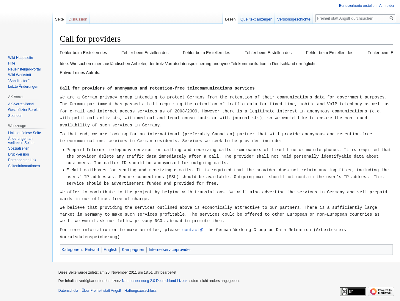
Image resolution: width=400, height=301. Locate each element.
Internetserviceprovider (170, 246)
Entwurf (92, 246)
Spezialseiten (18, 148)
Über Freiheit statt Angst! (101, 288)
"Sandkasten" (18, 81)
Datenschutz (68, 288)
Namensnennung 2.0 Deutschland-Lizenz (154, 278)
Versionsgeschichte (293, 19)
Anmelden (387, 6)
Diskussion (78, 19)
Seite (59, 19)
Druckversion (18, 154)
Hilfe (11, 63)
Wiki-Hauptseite (20, 58)
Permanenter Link (22, 160)
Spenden (15, 116)
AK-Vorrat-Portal (21, 104)
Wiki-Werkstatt (19, 75)
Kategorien (72, 246)
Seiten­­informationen (24, 166)
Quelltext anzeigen (256, 19)
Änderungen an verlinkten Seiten (21, 141)
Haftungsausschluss (140, 288)
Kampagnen (133, 246)
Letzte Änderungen (23, 86)
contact (191, 227)
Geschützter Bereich (24, 110)
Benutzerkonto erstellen (358, 6)
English (110, 246)
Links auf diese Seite (24, 133)
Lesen (230, 19)
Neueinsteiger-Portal (24, 69)
